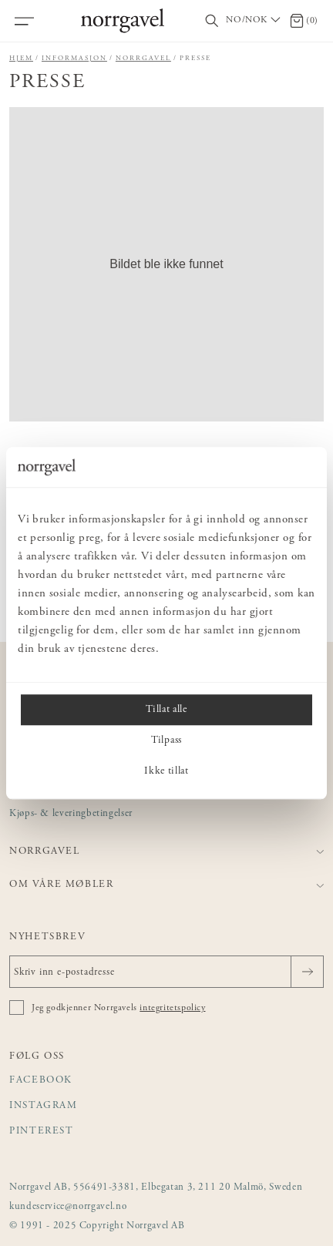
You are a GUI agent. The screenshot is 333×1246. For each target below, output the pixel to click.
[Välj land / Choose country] (254, 21)
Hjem (21, 58)
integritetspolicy (172, 1008)
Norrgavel (143, 58)
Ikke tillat (166, 771)
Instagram (43, 1106)
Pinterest (41, 1132)
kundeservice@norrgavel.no (67, 1207)
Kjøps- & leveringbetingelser (71, 814)
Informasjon (74, 58)
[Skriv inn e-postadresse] (166, 971)
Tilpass (166, 740)
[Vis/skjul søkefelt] (212, 21)
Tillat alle (166, 709)
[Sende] (307, 971)
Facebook (40, 1081)
